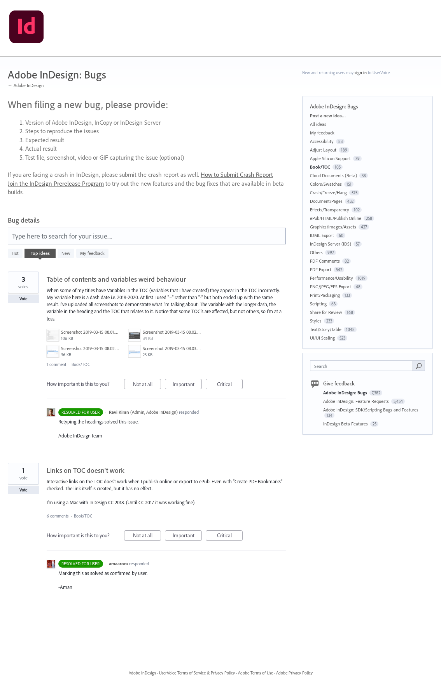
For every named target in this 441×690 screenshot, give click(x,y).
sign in (361, 72)
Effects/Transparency (329, 210)
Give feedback (339, 383)
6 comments (57, 516)
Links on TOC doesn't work (85, 470)
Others (316, 252)
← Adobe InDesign (26, 85)
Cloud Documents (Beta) (333, 175)
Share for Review (326, 312)
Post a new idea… (328, 115)
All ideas (318, 124)
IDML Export (322, 235)
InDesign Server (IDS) (330, 244)
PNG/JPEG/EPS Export (330, 286)
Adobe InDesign (142, 673)
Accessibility (322, 141)
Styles (316, 321)
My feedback (92, 253)
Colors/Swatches (326, 184)
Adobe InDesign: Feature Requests (356, 401)
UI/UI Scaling (322, 338)
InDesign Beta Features (346, 424)
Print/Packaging (325, 295)
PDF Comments (325, 261)
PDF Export (320, 269)
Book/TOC (81, 364)
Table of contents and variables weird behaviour (116, 279)
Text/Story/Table (325, 329)
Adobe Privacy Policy (294, 673)
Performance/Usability (331, 278)
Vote (23, 298)
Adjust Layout (323, 150)
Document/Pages (326, 201)
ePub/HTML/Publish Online (335, 218)
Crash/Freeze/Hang (328, 192)
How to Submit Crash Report (237, 174)
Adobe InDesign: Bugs (345, 393)
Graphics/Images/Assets (333, 227)
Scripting (318, 304)
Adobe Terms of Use (255, 673)
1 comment (56, 364)
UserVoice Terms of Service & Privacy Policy (197, 673)
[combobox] (363, 366)
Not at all (147, 385)
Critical (230, 385)
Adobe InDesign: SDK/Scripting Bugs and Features (370, 410)
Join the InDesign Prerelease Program (56, 183)
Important (187, 385)
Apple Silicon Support (330, 158)
